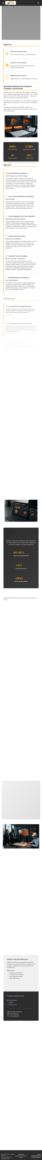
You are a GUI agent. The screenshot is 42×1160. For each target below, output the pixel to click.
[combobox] (38, 3)
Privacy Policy (19, 1155)
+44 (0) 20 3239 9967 (36, 1157)
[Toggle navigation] (3, 3)
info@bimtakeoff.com (36, 1155)
